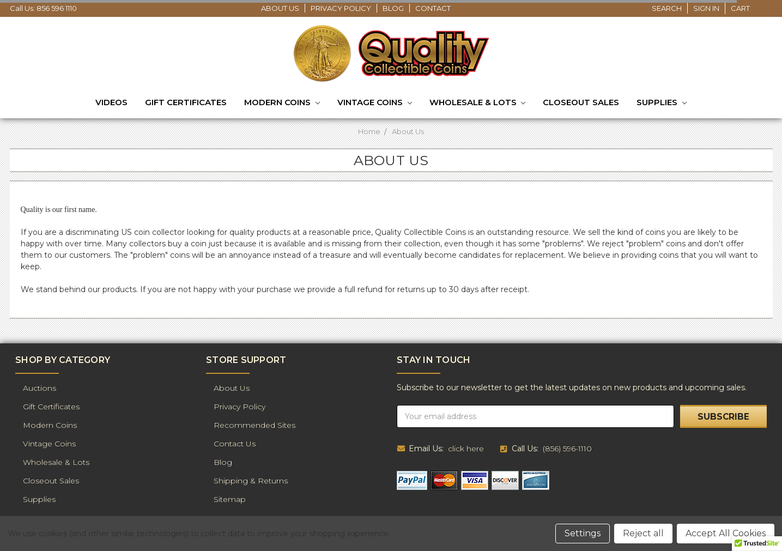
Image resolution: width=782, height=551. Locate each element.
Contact (433, 8)
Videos (111, 102)
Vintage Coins (374, 103)
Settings (583, 533)
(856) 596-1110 (567, 448)
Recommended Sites (254, 425)
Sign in (706, 8)
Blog (393, 8)
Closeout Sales (581, 102)
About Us (280, 8)
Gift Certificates (186, 102)
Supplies (661, 103)
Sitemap (230, 499)
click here (466, 448)
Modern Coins (282, 103)
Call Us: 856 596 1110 (43, 8)
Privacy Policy (341, 8)
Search (667, 8)
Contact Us (235, 444)
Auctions (39, 388)
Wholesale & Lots (477, 103)
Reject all (643, 533)
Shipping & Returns (251, 481)
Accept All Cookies (726, 533)
